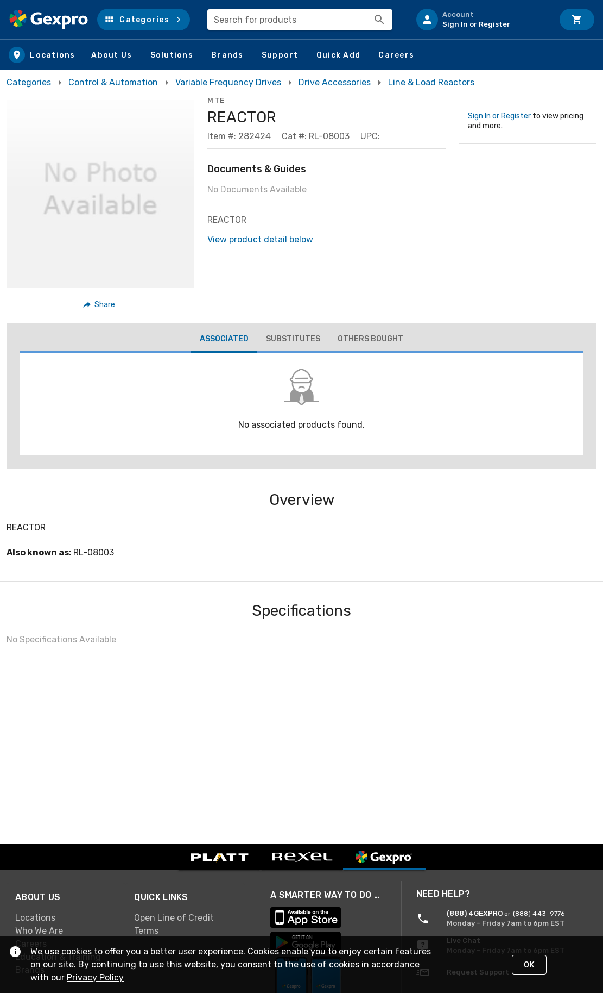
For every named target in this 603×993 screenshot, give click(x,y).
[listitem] (480, 19)
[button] (143, 19)
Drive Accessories (335, 82)
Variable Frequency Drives (228, 82)
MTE (216, 100)
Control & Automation (113, 82)
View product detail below (260, 239)
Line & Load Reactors (431, 82)
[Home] (48, 20)
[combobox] (299, 19)
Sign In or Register (499, 116)
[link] (66, 918)
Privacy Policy (95, 977)
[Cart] (577, 19)
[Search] (379, 19)
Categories (29, 82)
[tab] (224, 340)
